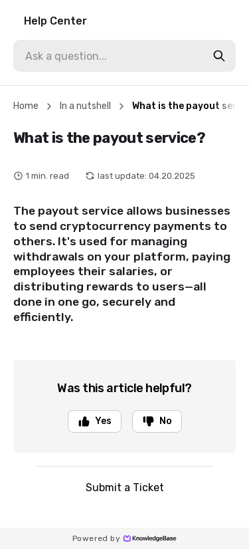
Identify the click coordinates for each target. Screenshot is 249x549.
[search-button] (219, 56)
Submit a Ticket (125, 487)
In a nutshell (85, 106)
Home (26, 106)
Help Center (55, 21)
